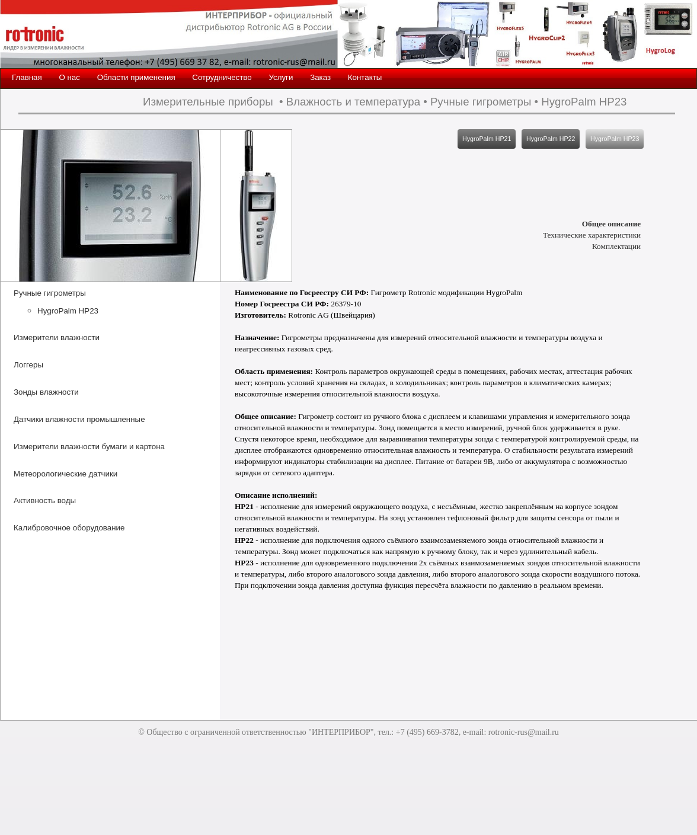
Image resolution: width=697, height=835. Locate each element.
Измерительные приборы (208, 101)
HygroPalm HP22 (550, 138)
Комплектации (616, 246)
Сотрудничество (221, 77)
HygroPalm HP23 (583, 101)
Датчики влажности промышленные (79, 419)
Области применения (136, 77)
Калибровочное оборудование (69, 527)
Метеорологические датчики (65, 473)
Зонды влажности (46, 392)
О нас (69, 77)
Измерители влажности (57, 337)
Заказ (320, 77)
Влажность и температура (353, 101)
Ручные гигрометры (480, 101)
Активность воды (45, 500)
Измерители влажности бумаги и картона (89, 446)
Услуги (280, 77)
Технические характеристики (592, 235)
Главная (27, 77)
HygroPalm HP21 (486, 138)
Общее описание (611, 223)
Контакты (365, 77)
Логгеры (28, 364)
